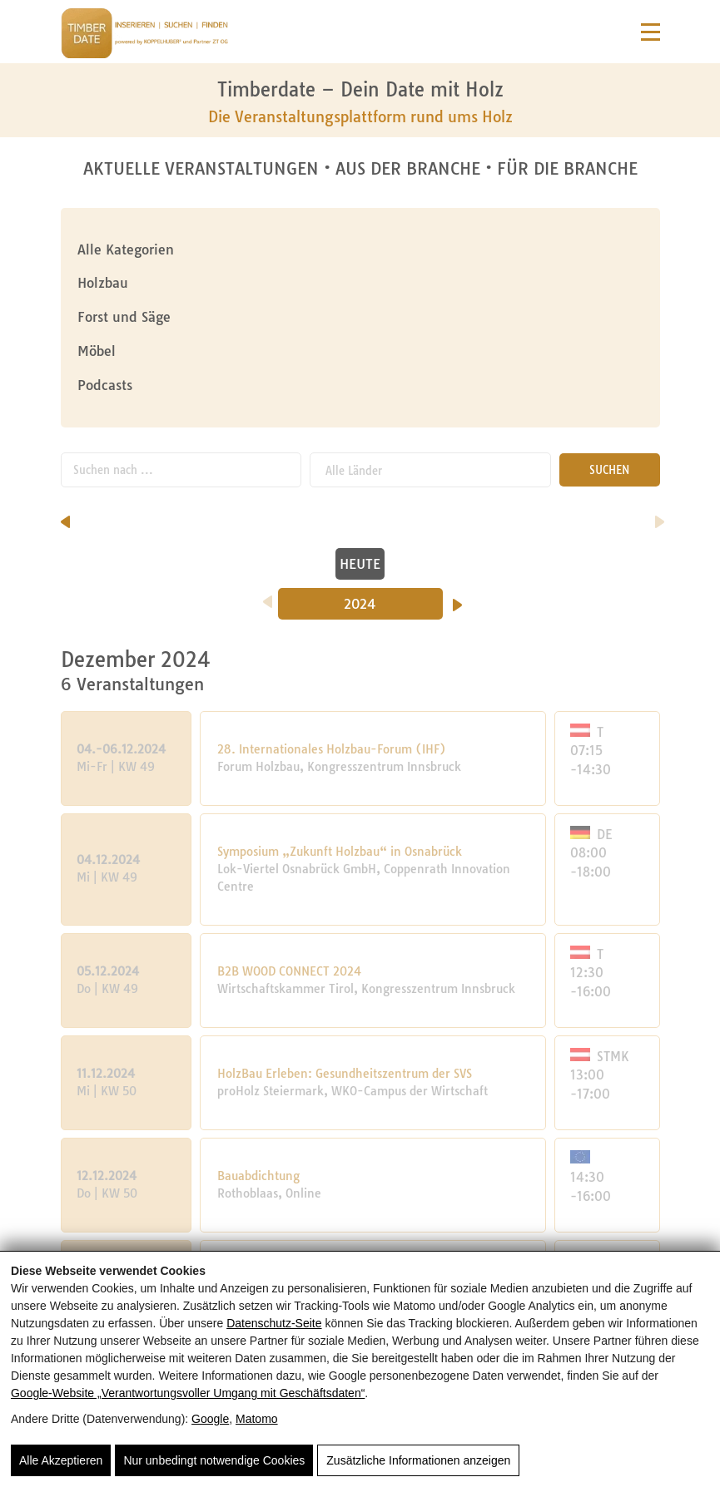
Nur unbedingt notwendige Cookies (214, 1460)
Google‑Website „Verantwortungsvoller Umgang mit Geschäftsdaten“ (188, 1393)
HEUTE (360, 564)
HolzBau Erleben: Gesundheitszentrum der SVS (344, 1073)
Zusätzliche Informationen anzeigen (418, 1460)
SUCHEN (609, 470)
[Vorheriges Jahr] (267, 596)
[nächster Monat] (659, 516)
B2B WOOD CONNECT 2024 (289, 971)
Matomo (257, 1418)
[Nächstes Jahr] (457, 599)
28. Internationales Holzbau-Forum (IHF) (331, 749)
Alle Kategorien (125, 249)
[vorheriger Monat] (65, 516)
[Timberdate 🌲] (144, 35)
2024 (360, 603)
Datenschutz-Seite (273, 1323)
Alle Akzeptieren (60, 1460)
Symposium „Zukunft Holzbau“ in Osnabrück (339, 851)
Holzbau (102, 282)
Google (210, 1418)
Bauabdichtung (258, 1175)
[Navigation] (650, 32)
